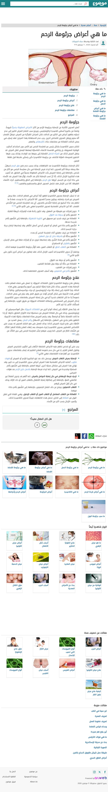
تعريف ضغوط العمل (98, 721)
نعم (44, 425)
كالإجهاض (40, 142)
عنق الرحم (15, 166)
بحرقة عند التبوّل (56, 215)
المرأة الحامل (53, 154)
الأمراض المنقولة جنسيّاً (22, 127)
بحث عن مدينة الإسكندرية (96, 742)
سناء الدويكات (77, 41)
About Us (33, 781)
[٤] (13, 205)
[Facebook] (105, 772)
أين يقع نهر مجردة (99, 732)
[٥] (68, 254)
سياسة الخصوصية (30, 776)
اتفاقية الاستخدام (9, 776)
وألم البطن (27, 320)
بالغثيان (66, 243)
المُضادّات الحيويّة (32, 309)
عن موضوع (33, 771)
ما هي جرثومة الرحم (99, 95)
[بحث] (85, 3)
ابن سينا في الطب (99, 711)
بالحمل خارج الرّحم (22, 369)
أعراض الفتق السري (98, 758)
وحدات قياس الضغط (98, 727)
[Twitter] (100, 772)
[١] (17, 183)
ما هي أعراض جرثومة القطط (99, 110)
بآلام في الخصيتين (62, 271)
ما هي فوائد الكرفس (97, 737)
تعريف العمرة (101, 716)
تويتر (78, 436)
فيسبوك (84, 436)
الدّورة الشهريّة (35, 218)
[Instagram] (94, 772)
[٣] (15, 205)
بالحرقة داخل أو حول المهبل (51, 236)
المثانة (65, 398)
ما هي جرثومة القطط (99, 117)
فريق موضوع (11, 781)
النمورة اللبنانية (100, 747)
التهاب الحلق (60, 247)
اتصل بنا (13, 771)
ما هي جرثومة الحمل (99, 102)
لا (37, 425)
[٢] (15, 183)
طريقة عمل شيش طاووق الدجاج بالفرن (90, 753)
